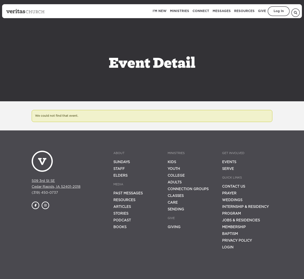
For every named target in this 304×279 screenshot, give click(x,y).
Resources (244, 11)
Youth (174, 169)
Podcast (122, 220)
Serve (228, 169)
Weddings (232, 200)
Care (173, 202)
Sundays (121, 162)
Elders (120, 175)
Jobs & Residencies (241, 220)
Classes (176, 196)
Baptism (230, 234)
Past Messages (128, 193)
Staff (119, 169)
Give (262, 11)
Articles (122, 207)
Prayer (229, 193)
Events (229, 162)
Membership (234, 227)
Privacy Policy (237, 240)
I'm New (160, 11)
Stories (120, 213)
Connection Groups (188, 189)
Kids (172, 162)
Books (119, 227)
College (176, 175)
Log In (279, 11)
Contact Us (233, 186)
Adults (175, 182)
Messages (222, 11)
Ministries (179, 11)
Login (227, 247)
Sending (176, 209)
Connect (201, 11)
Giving (174, 227)
